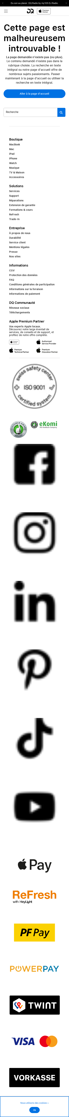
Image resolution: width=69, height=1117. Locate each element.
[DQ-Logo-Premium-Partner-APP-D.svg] (39, 11)
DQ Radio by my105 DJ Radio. (43, 3)
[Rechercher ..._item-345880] (31, 112)
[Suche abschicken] (61, 112)
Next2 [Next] (65, 3)
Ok (34, 1110)
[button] (34, 93)
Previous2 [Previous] (4, 3)
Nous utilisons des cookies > (34, 1103)
